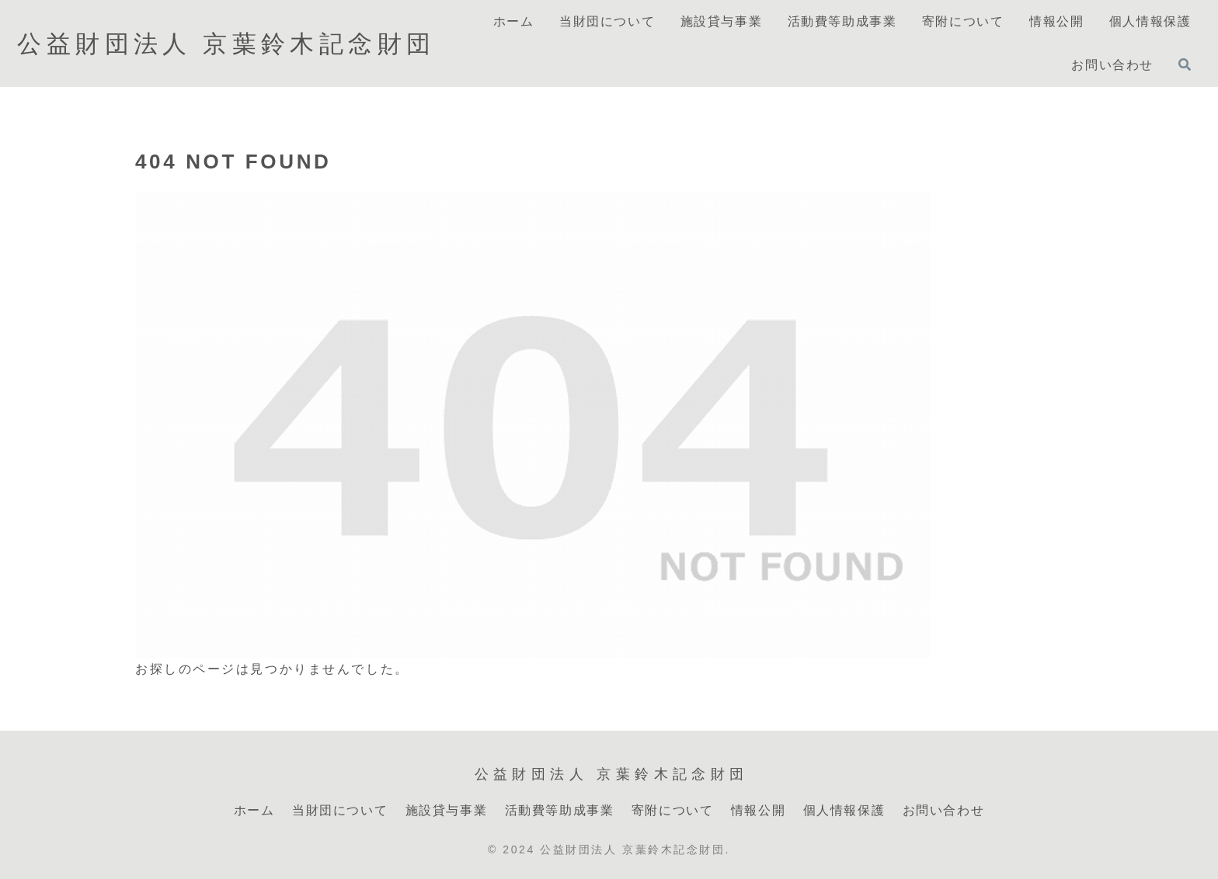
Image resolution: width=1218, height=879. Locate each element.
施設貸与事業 (446, 810)
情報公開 (758, 810)
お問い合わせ (944, 810)
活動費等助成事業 (559, 810)
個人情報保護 (844, 810)
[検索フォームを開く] (1184, 64)
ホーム (254, 810)
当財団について (340, 810)
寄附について (673, 810)
